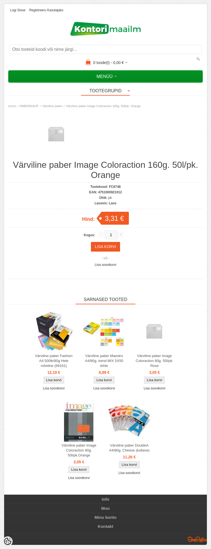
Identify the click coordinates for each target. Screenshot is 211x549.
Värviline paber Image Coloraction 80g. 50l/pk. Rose (154, 361)
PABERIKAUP (29, 106)
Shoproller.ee (197, 539)
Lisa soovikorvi (105, 265)
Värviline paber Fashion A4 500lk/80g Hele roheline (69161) (54, 361)
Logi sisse (17, 10)
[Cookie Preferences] (8, 541)
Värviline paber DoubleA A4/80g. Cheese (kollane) (129, 447)
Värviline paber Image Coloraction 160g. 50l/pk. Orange (103, 106)
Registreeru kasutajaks (46, 10)
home (12, 106)
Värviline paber (52, 106)
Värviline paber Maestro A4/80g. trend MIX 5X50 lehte (104, 361)
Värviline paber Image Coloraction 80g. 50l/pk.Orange (79, 450)
